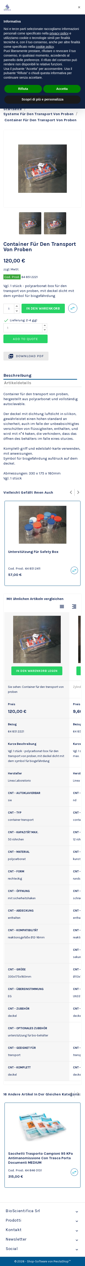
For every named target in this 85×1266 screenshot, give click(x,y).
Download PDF (26, 356)
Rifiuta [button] (23, 89)
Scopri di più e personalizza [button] (42, 99)
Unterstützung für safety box (33, 552)
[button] (79, 7)
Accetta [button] (62, 89)
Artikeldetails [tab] (17, 382)
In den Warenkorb (43, 308)
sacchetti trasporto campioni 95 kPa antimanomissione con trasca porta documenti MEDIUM (40, 1158)
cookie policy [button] (45, 46)
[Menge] (8, 309)
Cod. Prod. (12, 277)
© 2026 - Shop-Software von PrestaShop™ (42, 1261)
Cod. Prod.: (16, 568)
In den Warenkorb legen (37, 671)
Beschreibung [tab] (17, 375)
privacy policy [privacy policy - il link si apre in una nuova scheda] (58, 33)
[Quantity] (22, 327)
